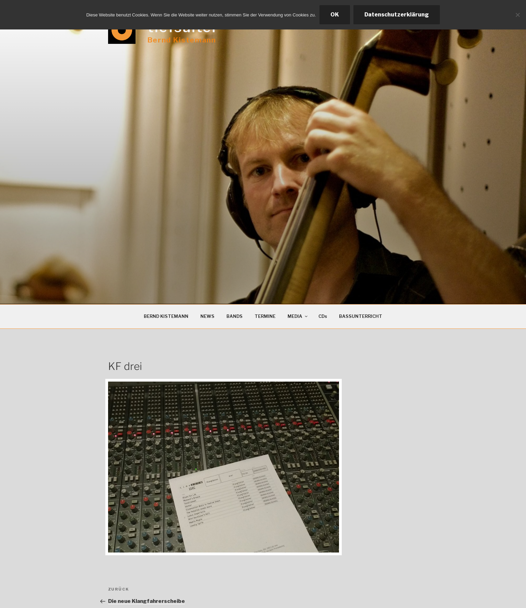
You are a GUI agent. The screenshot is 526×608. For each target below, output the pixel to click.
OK (334, 14)
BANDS (234, 316)
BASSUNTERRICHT (360, 316)
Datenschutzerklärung (396, 14)
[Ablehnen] (517, 14)
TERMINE (265, 316)
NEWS (207, 316)
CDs (322, 316)
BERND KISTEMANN (166, 316)
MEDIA (298, 316)
